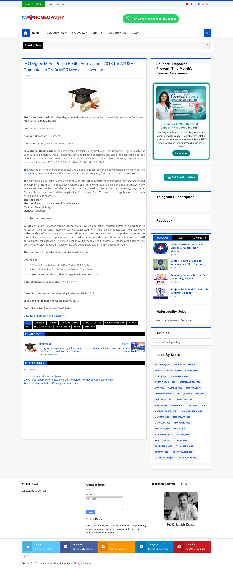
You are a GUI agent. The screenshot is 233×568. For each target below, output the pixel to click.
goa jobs (159, 388)
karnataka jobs (183, 399)
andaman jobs (162, 364)
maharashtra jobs (192, 411)
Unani (136, 33)
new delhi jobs (162, 428)
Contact (61, 4)
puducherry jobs (164, 434)
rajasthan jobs (163, 440)
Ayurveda (78, 33)
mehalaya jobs (162, 423)
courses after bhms (115, 323)
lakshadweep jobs (197, 405)
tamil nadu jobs (163, 446)
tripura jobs (161, 452)
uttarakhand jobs (165, 457)
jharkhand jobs (163, 399)
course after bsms (92, 323)
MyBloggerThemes (81, 563)
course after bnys (69, 323)
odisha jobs (180, 428)
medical (133, 323)
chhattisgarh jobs (165, 382)
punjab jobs (183, 434)
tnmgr (77, 327)
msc (36, 327)
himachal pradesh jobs (167, 393)
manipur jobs (162, 417)
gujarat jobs (175, 388)
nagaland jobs (182, 423)
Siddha (97, 33)
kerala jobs (161, 405)
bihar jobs (160, 376)
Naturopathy (117, 33)
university (90, 327)
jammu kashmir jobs (194, 393)
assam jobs (191, 370)
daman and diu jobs (189, 382)
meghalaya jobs (181, 417)
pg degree (47, 327)
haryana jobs (193, 388)
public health (63, 327)
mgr (28, 327)
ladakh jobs (177, 405)
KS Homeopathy (43, 563)
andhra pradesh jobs (185, 364)
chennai (52, 323)
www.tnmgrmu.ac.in (35, 173)
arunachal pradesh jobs (168, 370)
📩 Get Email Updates (181, 177)
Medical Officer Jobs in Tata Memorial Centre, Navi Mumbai (188, 247)
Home (50, 4)
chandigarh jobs (179, 376)
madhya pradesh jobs (166, 411)
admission (39, 323)
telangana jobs (184, 446)
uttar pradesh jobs (183, 452)
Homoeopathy (54, 33)
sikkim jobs (181, 440)
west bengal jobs (188, 457)
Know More (181, 153)
